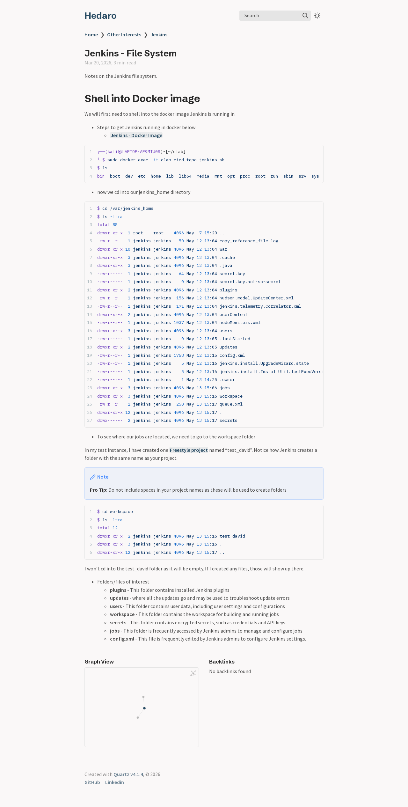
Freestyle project (189, 450)
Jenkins (158, 34)
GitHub (92, 782)
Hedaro (100, 15)
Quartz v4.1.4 (128, 774)
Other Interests (124, 34)
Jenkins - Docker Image (136, 135)
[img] (305, 15)
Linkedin (114, 782)
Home (91, 34)
